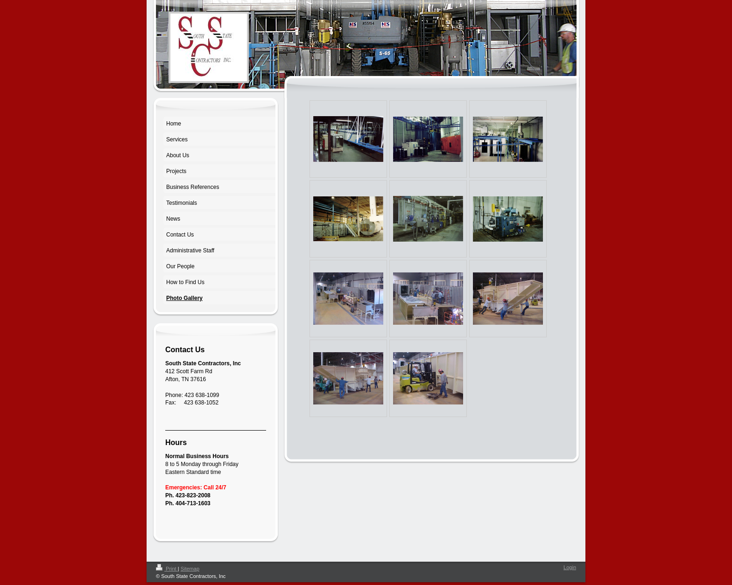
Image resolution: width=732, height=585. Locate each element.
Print (167, 568)
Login (569, 567)
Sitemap (190, 568)
